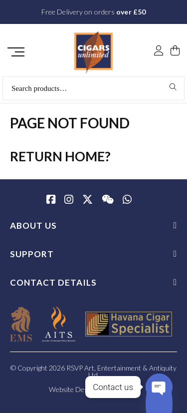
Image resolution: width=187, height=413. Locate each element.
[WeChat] (108, 200)
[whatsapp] (127, 200)
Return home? (60, 156)
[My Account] (158, 51)
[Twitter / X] (87, 200)
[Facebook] (50, 200)
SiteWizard (122, 389)
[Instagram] (68, 200)
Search (173, 86)
